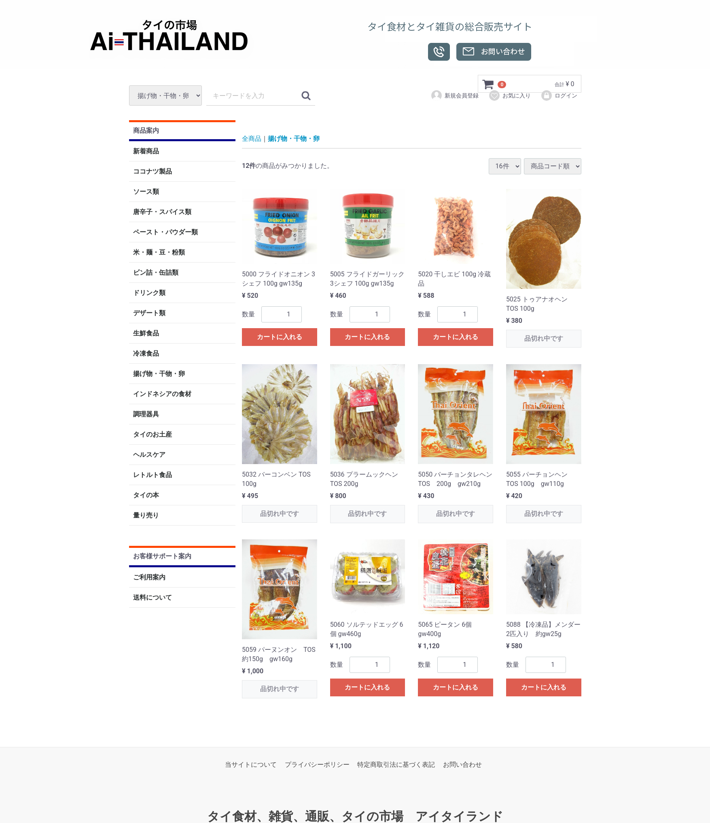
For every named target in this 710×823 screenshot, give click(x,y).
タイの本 (146, 495)
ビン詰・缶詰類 (155, 273)
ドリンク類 (149, 293)
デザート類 (149, 313)
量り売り (146, 516)
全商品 (251, 139)
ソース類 (146, 192)
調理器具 (146, 414)
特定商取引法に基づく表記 (396, 764)
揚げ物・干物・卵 (159, 374)
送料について (152, 597)
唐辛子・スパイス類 (162, 212)
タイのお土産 (152, 435)
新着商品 (146, 151)
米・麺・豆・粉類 (159, 253)
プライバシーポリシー (317, 764)
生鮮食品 (146, 333)
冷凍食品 (146, 354)
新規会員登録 (454, 95)
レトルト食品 (152, 475)
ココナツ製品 (152, 172)
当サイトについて (251, 764)
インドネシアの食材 (162, 394)
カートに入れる (279, 337)
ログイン (558, 95)
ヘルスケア (149, 455)
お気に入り (509, 95)
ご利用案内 (149, 577)
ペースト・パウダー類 (165, 232)
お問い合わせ (462, 764)
